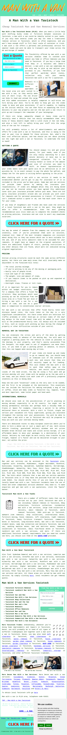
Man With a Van (15, 718)
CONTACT (52, 15)
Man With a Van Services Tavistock (25, 583)
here (31, 576)
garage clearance (10, 646)
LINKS (39, 15)
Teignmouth (50, 679)
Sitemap (3, 718)
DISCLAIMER (60, 15)
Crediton (31, 677)
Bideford (16, 682)
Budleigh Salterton (55, 686)
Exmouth (44, 682)
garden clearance (20, 643)
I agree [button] (41, 725)
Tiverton (60, 684)
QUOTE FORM (42, 536)
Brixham (5, 682)
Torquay (17, 679)
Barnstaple (37, 686)
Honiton (26, 686)
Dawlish (60, 679)
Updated (24, 718)
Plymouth (26, 679)
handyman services (42, 646)
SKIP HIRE (47, 643)
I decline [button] (48, 725)
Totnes (16, 684)
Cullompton (18, 677)
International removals (13, 651)
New (8, 718)
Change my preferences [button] (45, 729)
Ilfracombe (36, 684)
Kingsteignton (58, 682)
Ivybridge (6, 684)
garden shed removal (22, 641)
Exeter (41, 677)
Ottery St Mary (41, 689)
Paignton (25, 684)
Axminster (15, 686)
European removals (43, 648)
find (9, 554)
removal (61, 576)
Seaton (5, 686)
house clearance (53, 639)
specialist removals (11, 648)
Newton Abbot (38, 679)
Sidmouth (6, 689)
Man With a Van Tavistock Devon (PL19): (20, 32)
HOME (33, 15)
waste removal (20, 639)
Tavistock (54, 461)
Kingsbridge (49, 684)
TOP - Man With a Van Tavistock (16, 700)
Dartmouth (15, 689)
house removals (55, 641)
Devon (46, 674)
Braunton (52, 677)
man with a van (22, 482)
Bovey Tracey (30, 682)
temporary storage (52, 651)
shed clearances (38, 636)
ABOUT (45, 15)
